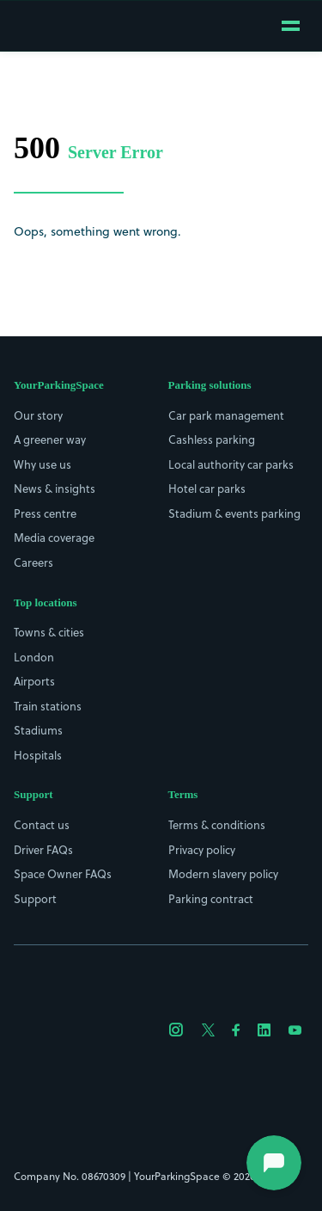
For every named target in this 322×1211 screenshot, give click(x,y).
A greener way (50, 439)
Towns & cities (49, 632)
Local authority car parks (231, 464)
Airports (34, 681)
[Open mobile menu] (290, 26)
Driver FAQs (43, 850)
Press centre (45, 513)
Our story (38, 415)
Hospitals (38, 755)
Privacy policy (201, 850)
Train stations (48, 706)
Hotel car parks (207, 488)
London (34, 657)
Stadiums (38, 730)
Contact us (42, 825)
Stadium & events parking (234, 513)
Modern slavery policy (223, 874)
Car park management (226, 415)
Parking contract (210, 899)
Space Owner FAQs (63, 874)
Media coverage (54, 537)
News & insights (54, 488)
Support (35, 899)
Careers (33, 562)
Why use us (42, 464)
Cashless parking (211, 439)
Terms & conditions (216, 825)
